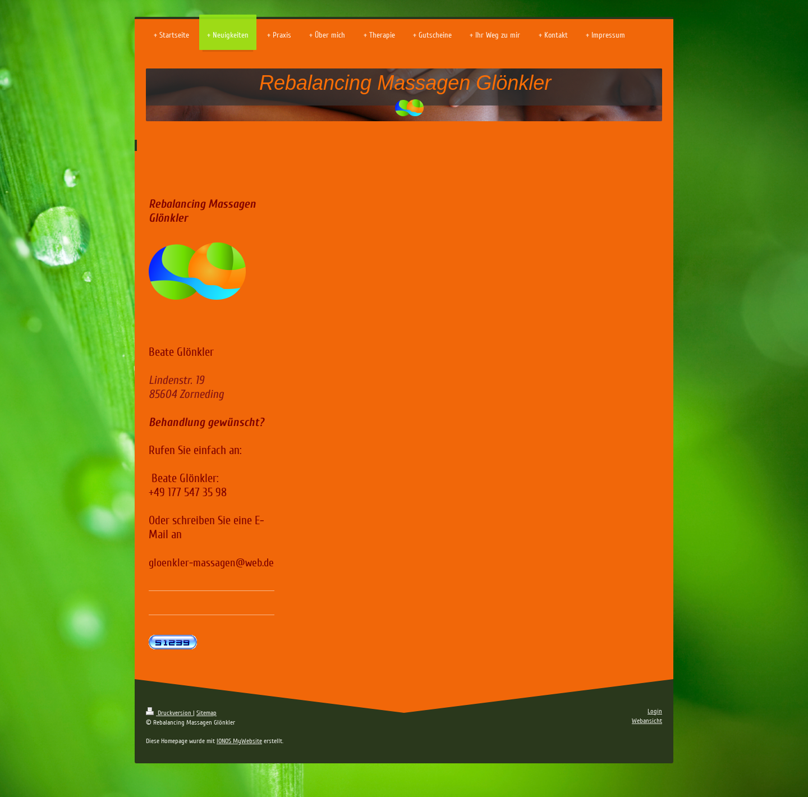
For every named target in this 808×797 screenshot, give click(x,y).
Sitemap (206, 713)
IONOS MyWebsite (239, 741)
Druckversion (169, 713)
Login (655, 711)
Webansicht (647, 721)
